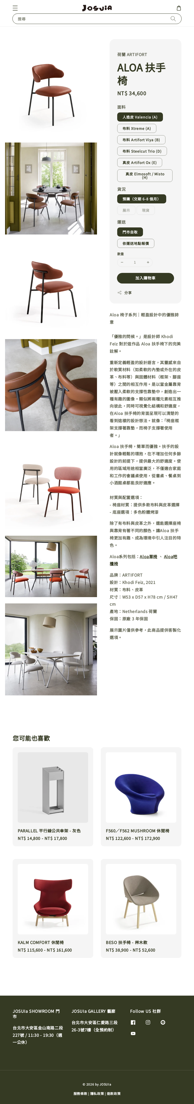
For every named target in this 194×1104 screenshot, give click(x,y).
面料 (121, 107)
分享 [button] (124, 292)
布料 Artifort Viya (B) (141, 139)
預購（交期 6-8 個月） (142, 198)
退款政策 (114, 1093)
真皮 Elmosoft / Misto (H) (145, 175)
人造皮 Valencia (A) (140, 117)
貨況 (121, 189)
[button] (15, 8)
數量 (120, 253)
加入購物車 (145, 277)
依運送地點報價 (136, 243)
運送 (121, 222)
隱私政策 (97, 1093)
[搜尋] (173, 19)
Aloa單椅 (148, 556)
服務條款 (80, 1093)
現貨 (146, 210)
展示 (126, 210)
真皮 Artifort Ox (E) (140, 162)
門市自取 (130, 231)
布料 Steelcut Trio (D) (142, 151)
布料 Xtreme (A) (137, 128)
